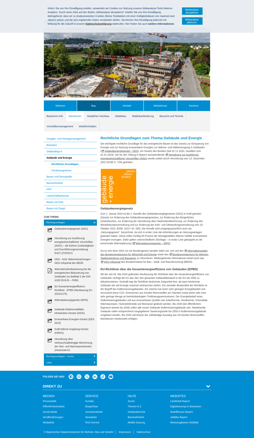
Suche (131, 401)
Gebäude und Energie (59, 157)
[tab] (70, 223)
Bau (93, 105)
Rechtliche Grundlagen (65, 164)
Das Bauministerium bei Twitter (87, 376)
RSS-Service (92, 422)
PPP (49, 189)
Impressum (125, 432)
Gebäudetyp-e (54, 151)
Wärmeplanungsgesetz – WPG (152, 243)
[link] (67, 230)
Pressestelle (49, 401)
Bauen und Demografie (59, 176)
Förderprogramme (61, 170)
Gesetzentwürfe (94, 411)
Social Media (50, 411)
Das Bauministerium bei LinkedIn (95, 376)
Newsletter (91, 417)
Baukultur (52, 145)
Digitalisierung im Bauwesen (185, 406)
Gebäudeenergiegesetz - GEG (121, 151)
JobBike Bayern (178, 417)
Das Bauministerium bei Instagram (79, 376)
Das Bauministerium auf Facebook (71, 376)
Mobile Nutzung (136, 422)
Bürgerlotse (91, 406)
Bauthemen (75, 116)
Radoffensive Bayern (181, 411)
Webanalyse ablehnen (192, 21)
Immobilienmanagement (60, 126)
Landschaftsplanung (58, 195)
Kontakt (89, 401)
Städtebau (120, 116)
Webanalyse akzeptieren (192, 11)
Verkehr (127, 105)
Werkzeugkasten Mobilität (184, 422)
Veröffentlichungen (53, 417)
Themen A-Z (134, 406)
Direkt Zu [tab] (52, 386)
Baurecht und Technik (171, 116)
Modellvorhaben (87, 126)
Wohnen (60, 105)
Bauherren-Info (55, 116)
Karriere (193, 105)
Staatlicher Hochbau (98, 116)
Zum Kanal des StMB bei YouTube (110, 376)
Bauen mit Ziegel (56, 208)
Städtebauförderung (143, 116)
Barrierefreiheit (55, 183)
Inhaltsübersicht (136, 411)
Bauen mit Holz (55, 202)
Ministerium (160, 105)
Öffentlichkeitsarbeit (54, 406)
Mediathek (48, 422)
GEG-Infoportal (112, 261)
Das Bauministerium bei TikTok (102, 376)
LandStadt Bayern (180, 401)
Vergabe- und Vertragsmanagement (66, 138)
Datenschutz (144, 432)
